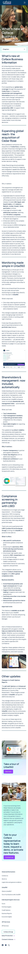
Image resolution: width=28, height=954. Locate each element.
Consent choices (7, 939)
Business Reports (7, 913)
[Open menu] (24, 3)
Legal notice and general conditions (12, 882)
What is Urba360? (7, 891)
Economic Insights (7, 917)
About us (4, 879)
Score (3, 903)
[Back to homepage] (7, 2)
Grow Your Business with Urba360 (11, 894)
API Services (5, 926)
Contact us (9, 857)
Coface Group (8, 932)
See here (8, 771)
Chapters (14, 49)
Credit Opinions (6, 910)
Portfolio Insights (6, 907)
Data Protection (7, 936)
